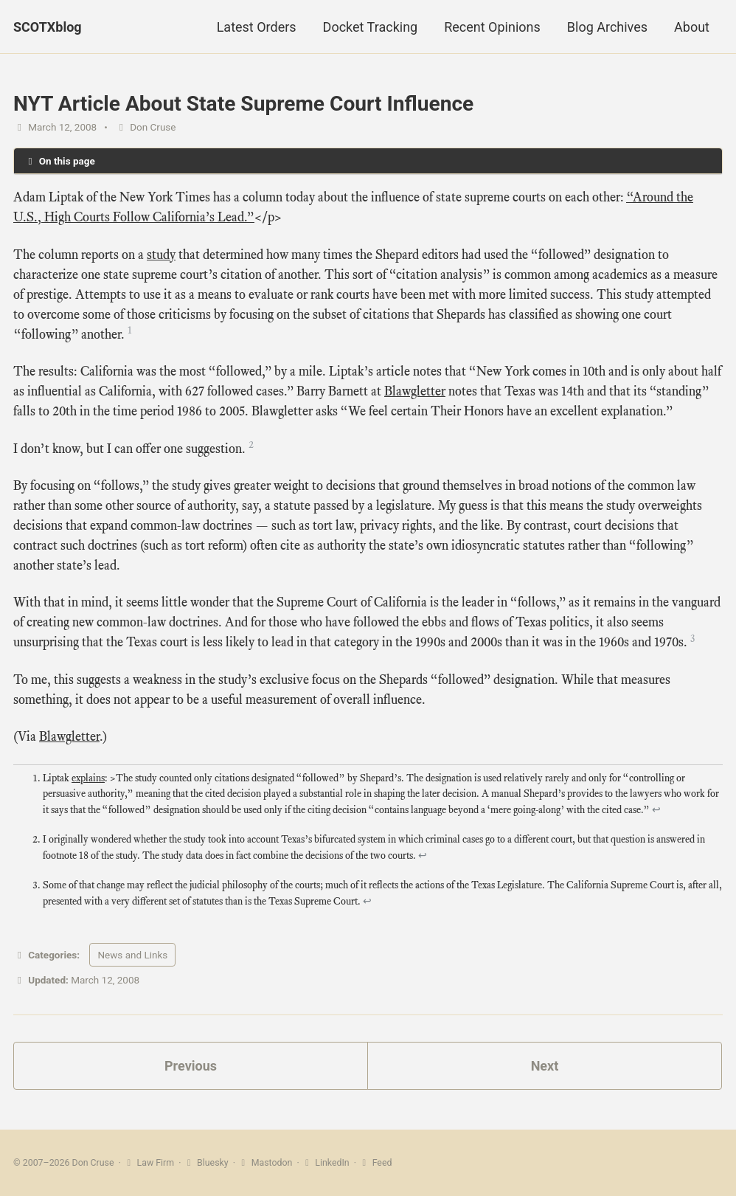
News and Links (132, 955)
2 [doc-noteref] (251, 444)
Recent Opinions (492, 27)
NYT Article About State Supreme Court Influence (243, 103)
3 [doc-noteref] (692, 638)
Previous (190, 1066)
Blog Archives (607, 27)
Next (545, 1066)
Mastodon (264, 1163)
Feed (375, 1163)
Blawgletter (414, 391)
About (691, 27)
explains (88, 778)
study (161, 254)
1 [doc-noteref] (130, 330)
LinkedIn (326, 1163)
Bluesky (206, 1163)
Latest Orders (256, 27)
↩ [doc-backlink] (656, 809)
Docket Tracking (370, 27)
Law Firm (148, 1163)
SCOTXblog (47, 27)
